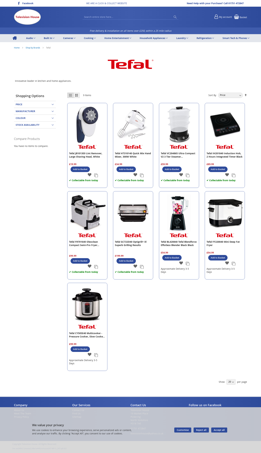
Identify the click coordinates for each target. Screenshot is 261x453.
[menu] (130, 38)
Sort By (212, 95)
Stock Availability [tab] (27, 124)
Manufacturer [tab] (25, 111)
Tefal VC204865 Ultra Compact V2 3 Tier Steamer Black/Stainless (178, 155)
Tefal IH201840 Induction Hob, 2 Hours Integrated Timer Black (225, 155)
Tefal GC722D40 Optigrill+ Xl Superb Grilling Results (130, 243)
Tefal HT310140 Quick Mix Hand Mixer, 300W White (133, 155)
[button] (89, 175)
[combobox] (130, 17)
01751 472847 (236, 3)
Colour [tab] (20, 118)
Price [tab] (19, 104)
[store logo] (27, 17)
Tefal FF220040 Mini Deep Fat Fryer (223, 243)
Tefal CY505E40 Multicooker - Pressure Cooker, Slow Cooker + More (86, 335)
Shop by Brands (33, 47)
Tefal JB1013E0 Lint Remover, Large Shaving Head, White (85, 155)
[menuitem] (14, 38)
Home (17, 47)
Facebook (27, 3)
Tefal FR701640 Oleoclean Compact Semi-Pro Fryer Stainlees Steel (83, 243)
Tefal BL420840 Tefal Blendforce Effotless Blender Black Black (179, 243)
